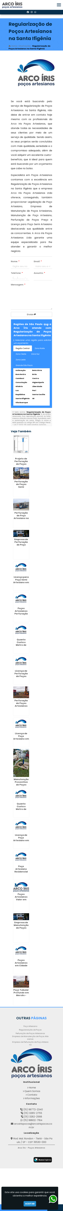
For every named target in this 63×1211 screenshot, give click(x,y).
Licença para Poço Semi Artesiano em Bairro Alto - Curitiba (21, 582)
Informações (32, 1098)
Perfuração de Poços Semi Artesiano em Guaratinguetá (22, 487)
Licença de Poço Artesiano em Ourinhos (21, 737)
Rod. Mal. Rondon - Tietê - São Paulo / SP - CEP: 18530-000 (32, 1140)
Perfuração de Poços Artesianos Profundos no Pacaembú (21, 706)
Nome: (15, 261)
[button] (59, 5)
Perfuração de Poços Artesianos (30, 1033)
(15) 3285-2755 (33, 1113)
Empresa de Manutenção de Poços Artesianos (30, 1037)
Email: (38, 261)
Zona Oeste (21, 354)
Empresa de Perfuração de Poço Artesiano (30, 1043)
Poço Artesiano (30, 1026)
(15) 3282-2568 (33, 1116)
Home (32, 1087)
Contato (32, 1094)
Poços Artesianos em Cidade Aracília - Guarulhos (21, 965)
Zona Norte (40, 348)
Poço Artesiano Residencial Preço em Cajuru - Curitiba (21, 873)
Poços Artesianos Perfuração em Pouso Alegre (21, 614)
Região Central (23, 348)
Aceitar (30, 1203)
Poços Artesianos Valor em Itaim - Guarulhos (21, 899)
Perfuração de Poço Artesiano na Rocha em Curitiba (21, 518)
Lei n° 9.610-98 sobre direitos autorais (30, 424)
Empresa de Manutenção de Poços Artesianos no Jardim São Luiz (21, 929)
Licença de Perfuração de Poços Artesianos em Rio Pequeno (21, 677)
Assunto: (39, 273)
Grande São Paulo (24, 365)
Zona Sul (35, 354)
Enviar (31, 314)
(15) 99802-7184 (32, 1120)
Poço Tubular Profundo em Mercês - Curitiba (21, 993)
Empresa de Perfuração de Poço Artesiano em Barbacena (21, 545)
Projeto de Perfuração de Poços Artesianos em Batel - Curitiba (21, 465)
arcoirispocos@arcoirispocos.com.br (33, 1125)
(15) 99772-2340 (33, 1109)
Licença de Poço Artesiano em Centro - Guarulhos (21, 840)
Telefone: (17, 273)
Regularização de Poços (30, 1030)
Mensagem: (18, 284)
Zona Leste (20, 359)
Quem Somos (32, 1091)
